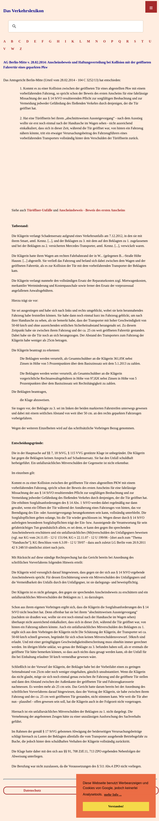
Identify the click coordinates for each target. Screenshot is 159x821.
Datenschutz (32, 790)
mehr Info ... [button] (113, 794)
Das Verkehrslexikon (23, 10)
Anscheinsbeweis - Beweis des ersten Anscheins (92, 210)
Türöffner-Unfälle (39, 210)
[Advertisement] (80, 178)
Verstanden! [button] (116, 806)
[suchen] (75, 26)
